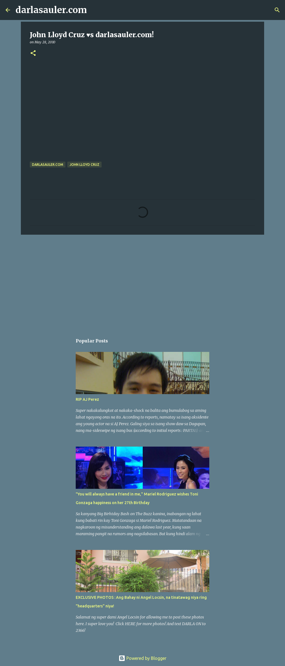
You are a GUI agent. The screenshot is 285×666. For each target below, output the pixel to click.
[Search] (94, 10)
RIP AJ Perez (87, 399)
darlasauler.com (51, 10)
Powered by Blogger (142, 658)
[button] (33, 53)
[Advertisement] (142, 282)
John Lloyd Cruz (84, 164)
